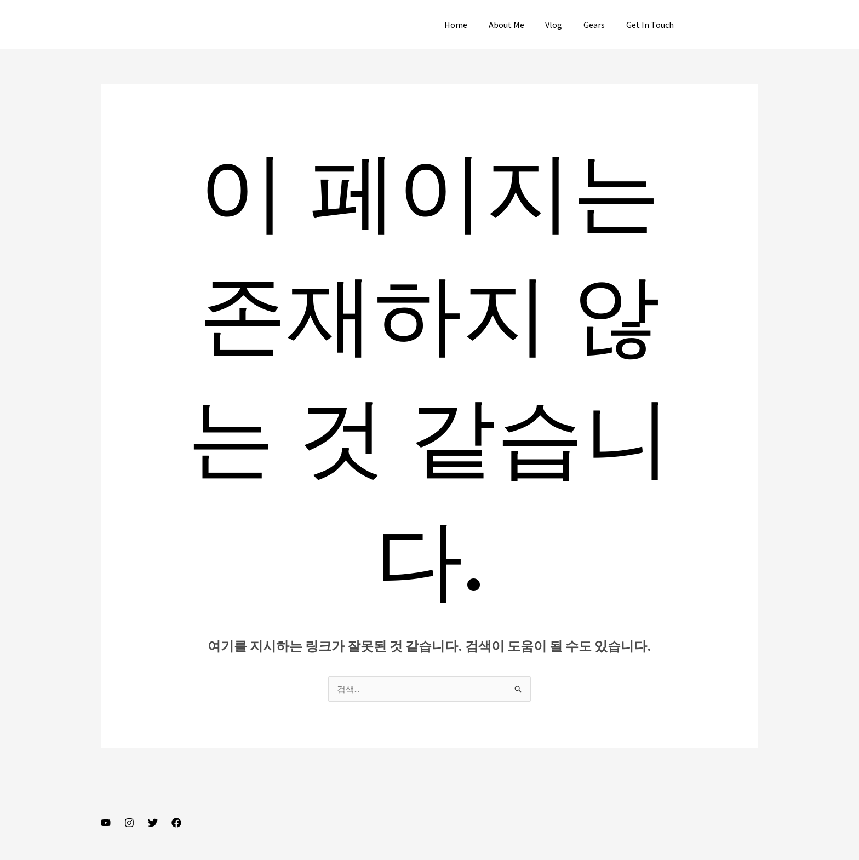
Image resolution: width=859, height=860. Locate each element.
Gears (599, 24)
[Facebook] (176, 823)
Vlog (562, 24)
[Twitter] (153, 823)
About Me (519, 24)
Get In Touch (651, 24)
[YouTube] (106, 823)
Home (472, 24)
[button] (726, 24)
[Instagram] (129, 823)
